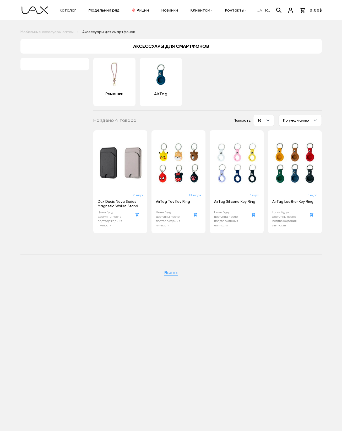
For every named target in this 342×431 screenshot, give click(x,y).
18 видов (195, 195)
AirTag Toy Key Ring (173, 201)
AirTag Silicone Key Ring (234, 201)
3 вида (254, 195)
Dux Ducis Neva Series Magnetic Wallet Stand (118, 203)
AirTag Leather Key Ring (292, 201)
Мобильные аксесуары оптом (47, 32)
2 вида (138, 195)
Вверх (171, 273)
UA (259, 10)
